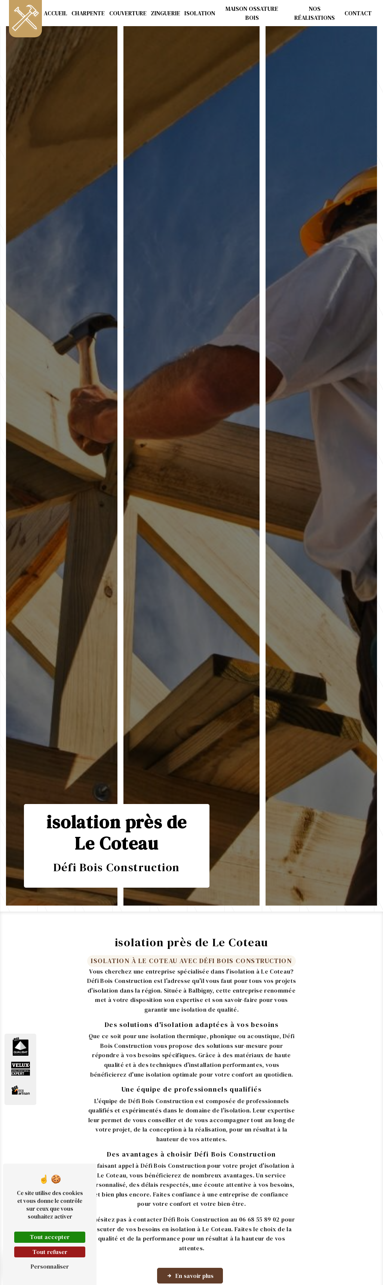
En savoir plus (190, 1275)
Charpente (88, 13)
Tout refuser (50, 1252)
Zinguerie (165, 13)
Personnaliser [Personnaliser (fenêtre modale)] (50, 1266)
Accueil (55, 13)
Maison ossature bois (252, 13)
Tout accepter (50, 1237)
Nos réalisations (314, 13)
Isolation (199, 13)
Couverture (128, 13)
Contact (358, 13)
